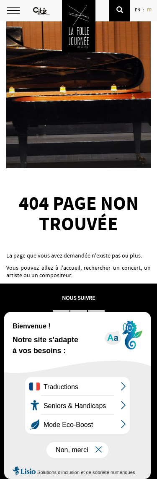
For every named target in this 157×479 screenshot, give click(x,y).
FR (149, 10)
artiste (14, 275)
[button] (119, 10)
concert (131, 267)
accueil (71, 267)
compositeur (55, 275)
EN (138, 10)
